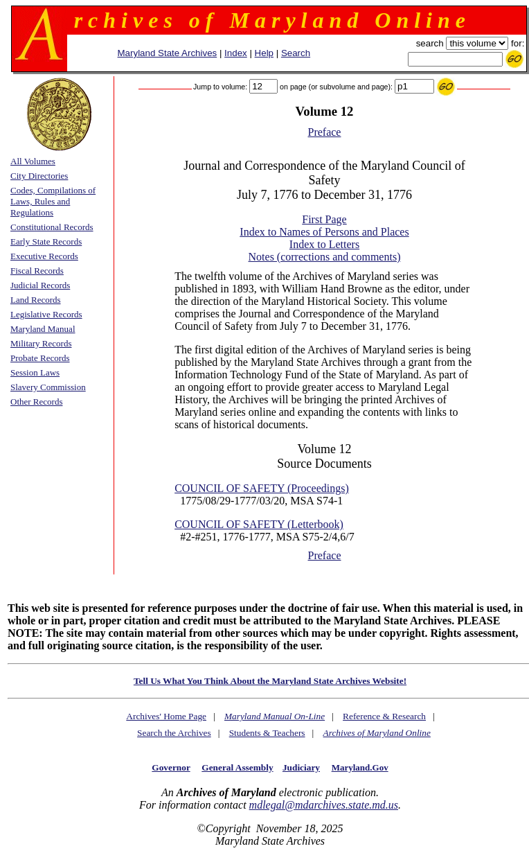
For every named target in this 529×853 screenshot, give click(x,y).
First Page (324, 219)
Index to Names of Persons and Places (324, 232)
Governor (171, 767)
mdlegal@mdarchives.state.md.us (323, 805)
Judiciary (301, 767)
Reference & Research (384, 716)
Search (295, 53)
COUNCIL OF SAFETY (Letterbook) (258, 524)
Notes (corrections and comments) (325, 257)
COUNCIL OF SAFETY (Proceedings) (261, 488)
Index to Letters (324, 244)
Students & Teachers (267, 733)
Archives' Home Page (166, 716)
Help (264, 53)
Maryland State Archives (167, 53)
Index (235, 53)
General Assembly (237, 767)
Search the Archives (174, 733)
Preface (324, 132)
